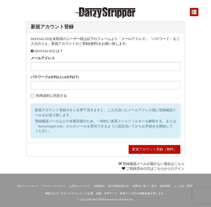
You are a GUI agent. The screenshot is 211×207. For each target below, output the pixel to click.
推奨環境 (165, 185)
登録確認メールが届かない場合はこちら (154, 164)
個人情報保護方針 (118, 185)
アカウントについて (54, 185)
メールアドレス (43, 58)
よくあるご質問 (183, 185)
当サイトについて (27, 185)
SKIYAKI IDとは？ (48, 51)
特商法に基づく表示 (144, 185)
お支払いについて (79, 185)
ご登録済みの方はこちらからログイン (155, 168)
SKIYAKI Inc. (126, 199)
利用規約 (43, 96)
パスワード (55, 77)
